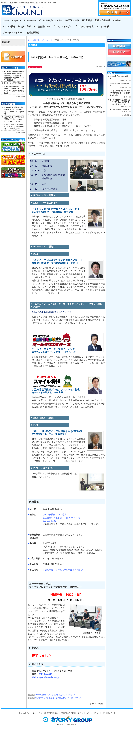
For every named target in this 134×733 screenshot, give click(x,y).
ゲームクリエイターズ (13, 32)
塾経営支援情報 (102, 20)
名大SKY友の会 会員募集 (119, 109)
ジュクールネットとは (34, 713)
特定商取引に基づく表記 (67, 713)
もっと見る (19, 96)
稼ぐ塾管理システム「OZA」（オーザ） (52, 26)
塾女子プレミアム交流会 (12, 83)
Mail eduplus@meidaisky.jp (45, 677)
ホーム (6, 20)
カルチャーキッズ (31, 20)
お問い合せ (110, 713)
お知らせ (117, 20)
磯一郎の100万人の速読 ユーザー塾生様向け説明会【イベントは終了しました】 (120, 102)
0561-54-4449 (45, 674)
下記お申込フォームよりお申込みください (63, 570)
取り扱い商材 (24, 26)
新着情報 (36, 40)
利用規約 (54, 713)
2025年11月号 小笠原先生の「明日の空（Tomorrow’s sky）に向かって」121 (14, 127)
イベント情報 (9, 26)
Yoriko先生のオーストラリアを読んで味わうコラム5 (55, 695)
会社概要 (47, 713)
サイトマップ (100, 713)
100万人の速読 (72, 20)
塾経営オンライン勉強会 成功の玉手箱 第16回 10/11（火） (60, 698)
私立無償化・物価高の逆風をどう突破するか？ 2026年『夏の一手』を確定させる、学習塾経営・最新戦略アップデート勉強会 (14, 76)
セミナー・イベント (46, 40)
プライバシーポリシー (86, 713)
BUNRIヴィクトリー (52, 20)
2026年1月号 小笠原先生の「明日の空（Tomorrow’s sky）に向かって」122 (14, 119)
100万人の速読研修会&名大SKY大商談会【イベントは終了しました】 (120, 93)
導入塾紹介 (87, 20)
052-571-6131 (49, 521)
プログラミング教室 (84, 26)
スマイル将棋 (102, 26)
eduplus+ (16, 20)
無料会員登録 (33, 32)
